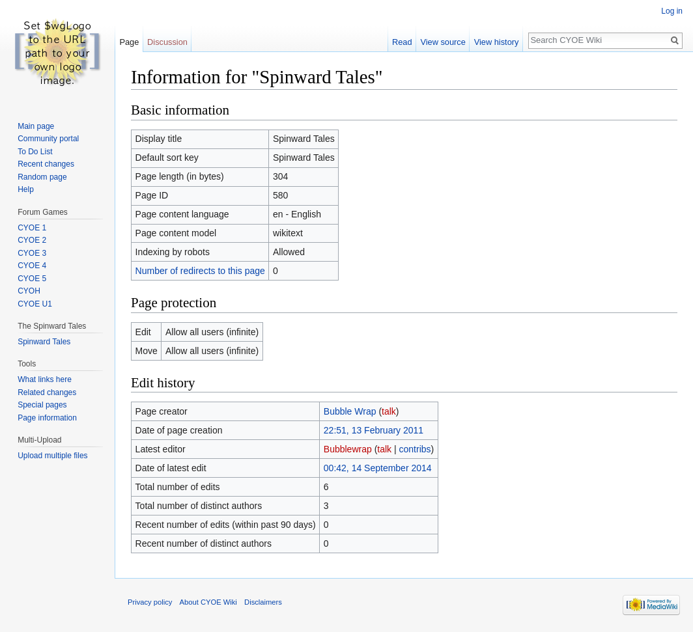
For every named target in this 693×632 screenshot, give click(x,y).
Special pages (42, 404)
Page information (47, 417)
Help (26, 189)
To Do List (35, 151)
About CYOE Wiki (208, 602)
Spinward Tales (44, 341)
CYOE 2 (32, 240)
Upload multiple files (52, 455)
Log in (672, 11)
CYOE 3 (32, 253)
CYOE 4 (32, 265)
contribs (415, 449)
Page (129, 42)
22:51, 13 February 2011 (373, 430)
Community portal (48, 138)
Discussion (167, 42)
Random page (42, 177)
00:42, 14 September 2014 (378, 468)
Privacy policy (150, 602)
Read (402, 42)
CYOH (29, 290)
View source (442, 42)
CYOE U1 (35, 304)
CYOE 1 (32, 227)
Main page (36, 126)
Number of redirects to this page (200, 271)
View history (496, 42)
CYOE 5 (32, 278)
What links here (45, 379)
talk (389, 411)
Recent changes (46, 164)
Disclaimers (263, 602)
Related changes (47, 392)
